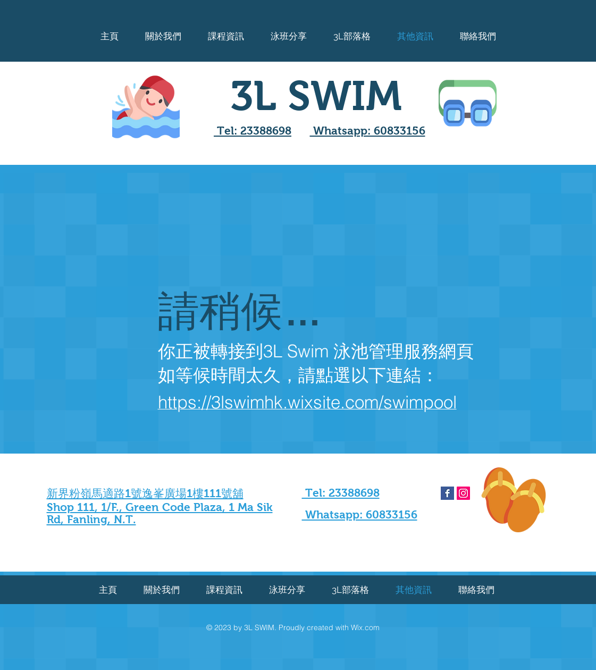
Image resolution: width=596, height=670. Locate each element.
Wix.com (365, 627)
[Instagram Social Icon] (463, 493)
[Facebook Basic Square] (447, 493)
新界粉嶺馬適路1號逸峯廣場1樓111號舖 (145, 493)
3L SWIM (316, 96)
